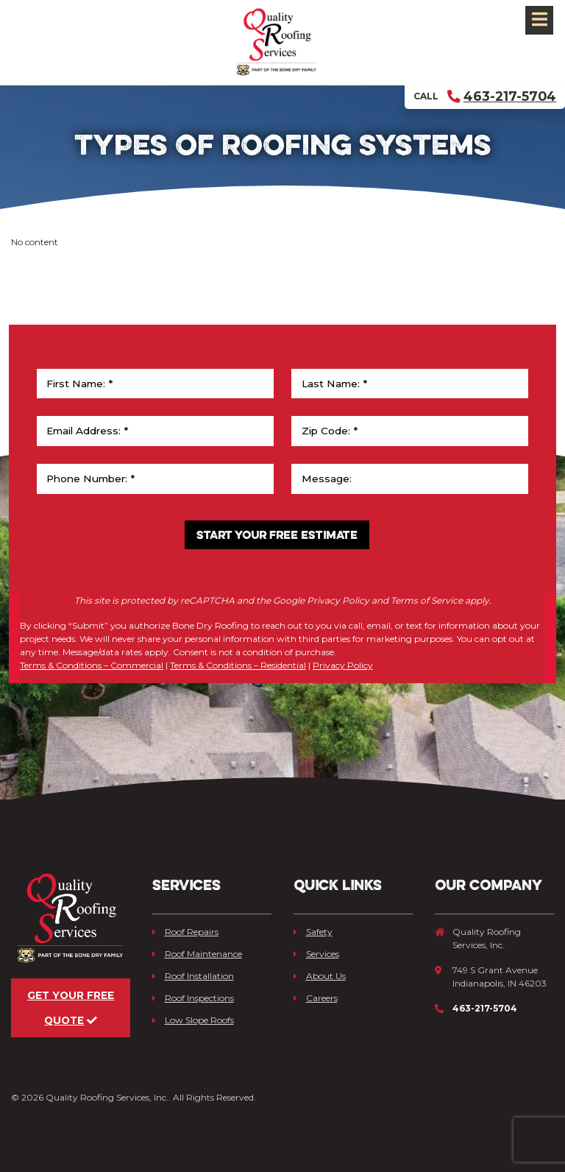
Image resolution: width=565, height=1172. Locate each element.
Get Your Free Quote (70, 1007)
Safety (313, 931)
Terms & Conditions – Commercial (91, 665)
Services (316, 953)
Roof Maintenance (197, 953)
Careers (316, 997)
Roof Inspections (193, 997)
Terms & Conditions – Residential (238, 665)
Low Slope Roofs (193, 1020)
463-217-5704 (501, 96)
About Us (320, 975)
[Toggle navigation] (539, 20)
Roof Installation (193, 975)
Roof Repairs (185, 931)
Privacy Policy (343, 665)
